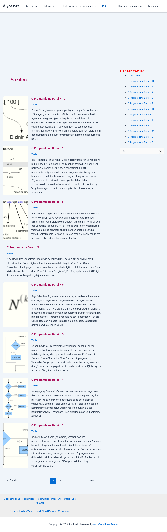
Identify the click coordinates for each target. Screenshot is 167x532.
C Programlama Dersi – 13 (142, 108)
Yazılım (35, 104)
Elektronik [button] (56, 6)
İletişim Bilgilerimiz (46, 498)
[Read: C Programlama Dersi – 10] (15, 118)
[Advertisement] (83, 35)
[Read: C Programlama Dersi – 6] (15, 304)
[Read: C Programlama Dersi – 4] (15, 397)
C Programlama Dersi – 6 (48, 284)
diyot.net (11, 6)
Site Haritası (65, 498)
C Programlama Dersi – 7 (24, 247)
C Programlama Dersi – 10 (49, 98)
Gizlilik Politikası (10, 498)
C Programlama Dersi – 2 (141, 92)
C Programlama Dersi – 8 (48, 202)
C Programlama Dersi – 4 (48, 379)
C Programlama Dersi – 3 (48, 425)
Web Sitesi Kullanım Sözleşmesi (54, 511)
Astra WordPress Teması (105, 524)
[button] (61, 6)
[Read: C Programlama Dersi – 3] (15, 445)
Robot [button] (110, 6)
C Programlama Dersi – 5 (48, 334)
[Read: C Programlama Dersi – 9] (15, 170)
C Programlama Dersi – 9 (48, 148)
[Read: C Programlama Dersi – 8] (15, 219)
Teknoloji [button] (154, 6)
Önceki (13, 480)
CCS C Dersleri (135, 75)
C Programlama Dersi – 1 (141, 120)
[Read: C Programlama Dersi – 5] (15, 352)
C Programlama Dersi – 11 (142, 131)
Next (93, 480)
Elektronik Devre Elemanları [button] (83, 6)
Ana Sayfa (38, 6)
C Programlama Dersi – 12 (142, 86)
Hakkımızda (27, 498)
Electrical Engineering (131, 6)
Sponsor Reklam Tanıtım (21, 511)
